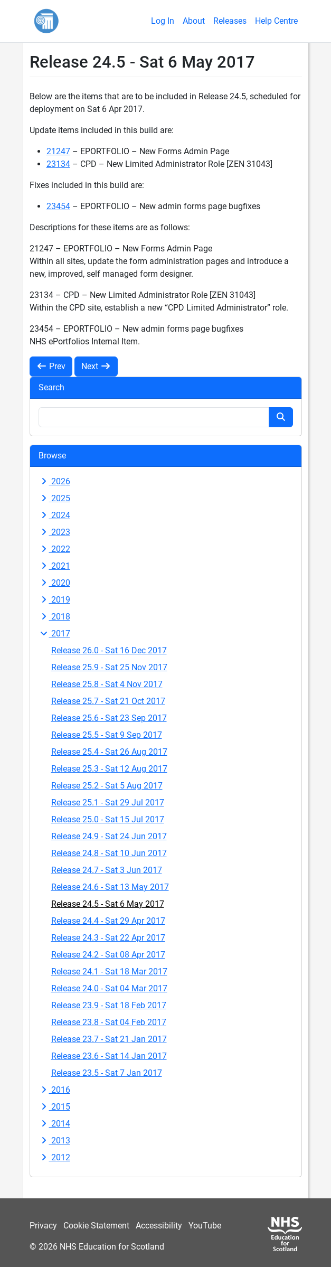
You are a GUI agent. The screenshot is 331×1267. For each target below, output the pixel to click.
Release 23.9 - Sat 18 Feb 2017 (108, 1005)
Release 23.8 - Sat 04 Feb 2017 (108, 1022)
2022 (54, 549)
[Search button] (281, 417)
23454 (58, 206)
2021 (54, 566)
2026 (54, 481)
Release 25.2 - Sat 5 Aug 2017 (107, 786)
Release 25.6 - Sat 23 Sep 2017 (109, 718)
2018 (54, 617)
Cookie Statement (96, 1226)
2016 (54, 1090)
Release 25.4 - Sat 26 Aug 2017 (109, 752)
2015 (54, 1107)
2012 (54, 1157)
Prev (50, 366)
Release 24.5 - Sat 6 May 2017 (107, 904)
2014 (54, 1124)
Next (96, 366)
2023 (54, 532)
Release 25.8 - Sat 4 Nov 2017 (107, 684)
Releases (230, 21)
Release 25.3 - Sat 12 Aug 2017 (109, 769)
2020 (54, 583)
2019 (54, 600)
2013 (54, 1140)
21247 (58, 151)
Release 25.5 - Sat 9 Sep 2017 (106, 735)
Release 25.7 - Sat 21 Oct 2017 (108, 701)
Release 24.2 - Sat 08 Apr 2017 (108, 955)
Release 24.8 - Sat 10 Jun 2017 (109, 853)
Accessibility (159, 1226)
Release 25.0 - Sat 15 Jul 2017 (107, 819)
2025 (54, 498)
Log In (162, 21)
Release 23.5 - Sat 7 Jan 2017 (106, 1073)
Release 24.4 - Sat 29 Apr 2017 (108, 921)
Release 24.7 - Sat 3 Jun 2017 (106, 870)
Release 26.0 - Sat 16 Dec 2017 (109, 650)
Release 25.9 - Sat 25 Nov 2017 (109, 667)
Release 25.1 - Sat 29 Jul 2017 (107, 802)
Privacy (43, 1226)
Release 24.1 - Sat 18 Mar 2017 (109, 971)
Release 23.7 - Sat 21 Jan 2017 (109, 1039)
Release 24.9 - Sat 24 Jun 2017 (109, 836)
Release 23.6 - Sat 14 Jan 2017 (109, 1056)
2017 (54, 633)
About (194, 21)
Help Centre (276, 21)
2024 (54, 515)
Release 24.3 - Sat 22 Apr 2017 (108, 938)
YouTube (204, 1226)
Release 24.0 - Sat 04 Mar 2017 (109, 988)
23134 (58, 164)
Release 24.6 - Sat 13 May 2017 (110, 887)
